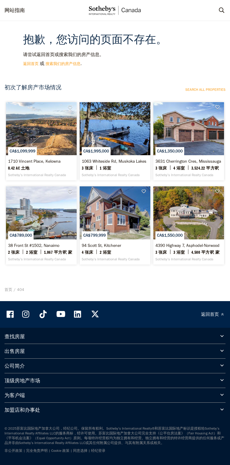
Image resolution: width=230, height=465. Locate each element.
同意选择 (80, 451)
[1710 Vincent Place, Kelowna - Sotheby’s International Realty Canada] (41, 141)
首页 (8, 289)
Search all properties (205, 89)
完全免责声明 (37, 451)
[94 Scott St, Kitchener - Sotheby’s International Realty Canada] (115, 225)
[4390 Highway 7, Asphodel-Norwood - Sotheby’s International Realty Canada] (188, 225)
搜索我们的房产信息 (63, 63)
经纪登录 (98, 451)
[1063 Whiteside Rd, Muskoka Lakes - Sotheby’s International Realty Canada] (115, 141)
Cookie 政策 (60, 451)
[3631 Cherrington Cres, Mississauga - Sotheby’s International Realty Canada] (188, 141)
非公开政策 (13, 451)
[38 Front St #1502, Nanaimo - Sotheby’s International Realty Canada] (41, 225)
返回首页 (31, 63)
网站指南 (14, 10)
